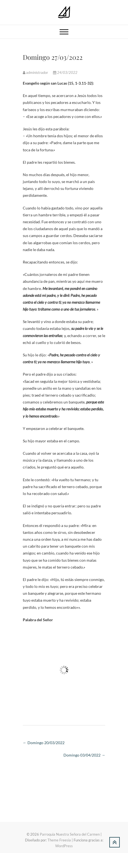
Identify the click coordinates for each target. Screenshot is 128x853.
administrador (36, 72)
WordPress (64, 846)
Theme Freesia (59, 840)
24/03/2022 (65, 72)
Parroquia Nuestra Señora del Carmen (70, 834)
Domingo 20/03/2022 (44, 742)
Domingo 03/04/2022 (84, 755)
